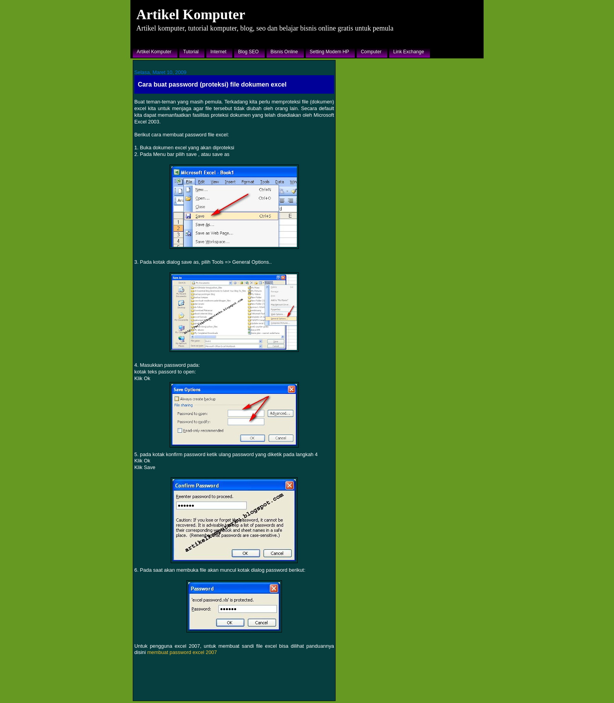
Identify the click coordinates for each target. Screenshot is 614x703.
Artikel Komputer (190, 14)
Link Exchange (408, 51)
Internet (218, 51)
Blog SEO (248, 51)
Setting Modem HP (329, 51)
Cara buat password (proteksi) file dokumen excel (212, 84)
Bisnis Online (284, 51)
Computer (371, 51)
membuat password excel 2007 (182, 652)
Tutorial (191, 51)
